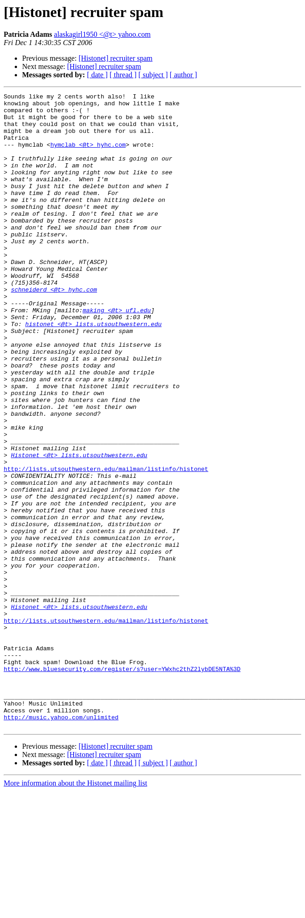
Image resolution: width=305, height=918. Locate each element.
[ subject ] (153, 75)
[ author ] (183, 75)
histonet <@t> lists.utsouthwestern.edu (93, 371)
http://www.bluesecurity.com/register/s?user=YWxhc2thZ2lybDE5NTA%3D (122, 784)
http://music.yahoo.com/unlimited (61, 842)
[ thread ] (123, 75)
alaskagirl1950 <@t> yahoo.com (102, 34)
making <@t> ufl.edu (117, 354)
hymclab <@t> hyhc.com (88, 155)
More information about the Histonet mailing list (75, 910)
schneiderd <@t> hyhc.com (54, 329)
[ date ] (97, 75)
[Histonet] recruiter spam (116, 58)
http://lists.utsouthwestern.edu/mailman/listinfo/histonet (106, 544)
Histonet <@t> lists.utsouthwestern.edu (79, 528)
